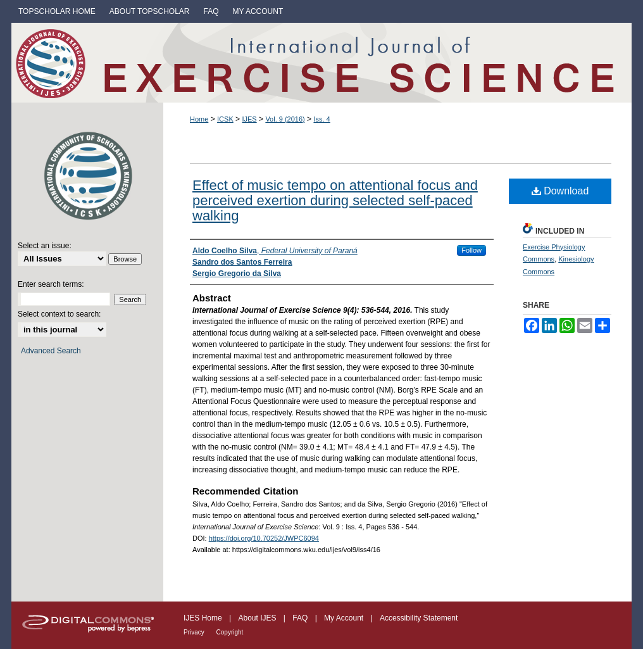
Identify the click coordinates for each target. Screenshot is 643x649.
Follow (471, 250)
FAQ (300, 618)
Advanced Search (51, 350)
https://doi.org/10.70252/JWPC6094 (264, 538)
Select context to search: (59, 314)
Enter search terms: (51, 284)
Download (560, 191)
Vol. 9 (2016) (284, 119)
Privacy (195, 632)
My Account (344, 618)
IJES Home (204, 618)
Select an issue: (45, 245)
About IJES (258, 618)
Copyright (230, 632)
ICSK (225, 119)
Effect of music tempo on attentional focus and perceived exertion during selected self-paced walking (335, 200)
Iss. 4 (321, 119)
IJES (249, 119)
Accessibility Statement (419, 618)
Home (199, 119)
